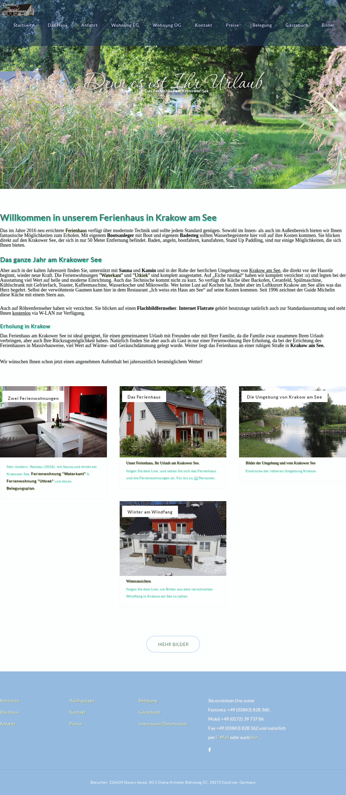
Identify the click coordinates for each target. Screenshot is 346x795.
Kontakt (203, 25)
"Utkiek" (141, 275)
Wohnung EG (125, 25)
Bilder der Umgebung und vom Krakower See (280, 463)
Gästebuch (296, 25)
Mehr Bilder (173, 644)
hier (254, 737)
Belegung (262, 25)
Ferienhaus (76, 230)
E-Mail (222, 737)
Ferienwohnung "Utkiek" (30, 481)
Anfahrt (89, 25)
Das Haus (58, 25)
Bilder (328, 25)
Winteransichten (138, 581)
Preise (232, 25)
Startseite (24, 25)
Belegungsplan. (20, 488)
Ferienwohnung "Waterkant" (58, 473)
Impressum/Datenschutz (163, 724)
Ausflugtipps (82, 700)
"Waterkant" (111, 275)
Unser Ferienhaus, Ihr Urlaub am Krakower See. (162, 463)
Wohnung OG (167, 25)
